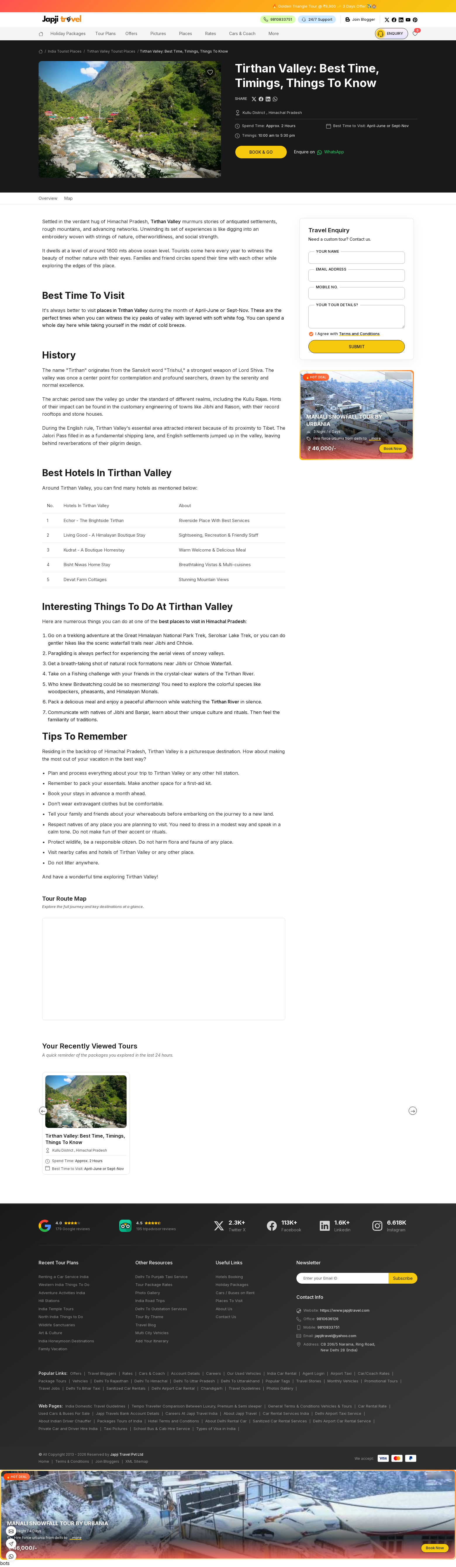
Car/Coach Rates (374, 1373)
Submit (357, 346)
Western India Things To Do (64, 1284)
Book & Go (261, 152)
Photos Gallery (280, 1388)
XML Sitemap (136, 1461)
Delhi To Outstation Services (161, 1308)
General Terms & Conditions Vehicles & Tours (310, 1406)
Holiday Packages (232, 1284)
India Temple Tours (56, 1308)
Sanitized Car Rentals (126, 1388)
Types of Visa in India (216, 1428)
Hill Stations (49, 1300)
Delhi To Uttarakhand (240, 1381)
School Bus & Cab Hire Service (162, 1428)
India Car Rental (281, 1373)
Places (185, 33)
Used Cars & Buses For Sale (64, 1413)
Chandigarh (211, 1388)
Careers (213, 1373)
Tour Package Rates (153, 1284)
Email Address (331, 269)
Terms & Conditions (72, 1461)
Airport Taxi (341, 1373)
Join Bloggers (107, 1461)
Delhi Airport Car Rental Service (342, 1421)
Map (68, 198)
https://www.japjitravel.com (344, 1310)
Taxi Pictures (115, 1428)
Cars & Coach (242, 33)
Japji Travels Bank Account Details (127, 1413)
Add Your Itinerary (151, 1341)
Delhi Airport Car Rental (173, 1388)
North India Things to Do (61, 1316)
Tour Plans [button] (105, 33)
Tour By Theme (149, 1316)
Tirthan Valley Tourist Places (111, 51)
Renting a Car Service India (64, 1276)
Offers (131, 33)
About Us (224, 1308)
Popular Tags (278, 1381)
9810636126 (327, 1318)
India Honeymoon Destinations (66, 1341)
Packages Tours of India (119, 1421)
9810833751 (328, 1327)
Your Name (327, 251)
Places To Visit (229, 1300)
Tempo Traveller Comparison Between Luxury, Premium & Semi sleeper (197, 1406)
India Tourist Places (65, 51)
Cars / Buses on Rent (235, 1292)
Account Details (185, 1373)
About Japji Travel (240, 1413)
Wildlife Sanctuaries (57, 1324)
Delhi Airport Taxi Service (338, 1413)
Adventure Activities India (62, 1292)
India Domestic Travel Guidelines (95, 1406)
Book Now (393, 448)
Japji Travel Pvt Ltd (126, 1454)
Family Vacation (53, 1348)
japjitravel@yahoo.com (335, 1335)
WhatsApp (330, 152)
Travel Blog (145, 1324)
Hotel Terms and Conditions (173, 1421)
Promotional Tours (381, 1381)
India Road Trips (150, 1300)
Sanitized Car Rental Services (280, 1421)
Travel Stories (308, 1381)
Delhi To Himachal (150, 1381)
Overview (48, 198)
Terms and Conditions (359, 333)
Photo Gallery (147, 1292)
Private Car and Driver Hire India (68, 1428)
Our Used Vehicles (244, 1373)
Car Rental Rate (372, 1406)
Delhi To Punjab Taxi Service (161, 1276)
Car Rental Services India (286, 1413)
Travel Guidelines (244, 1388)
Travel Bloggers (102, 1373)
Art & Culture (50, 1332)
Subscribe (403, 1278)
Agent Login (313, 1373)
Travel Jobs (49, 1388)
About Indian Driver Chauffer (65, 1421)
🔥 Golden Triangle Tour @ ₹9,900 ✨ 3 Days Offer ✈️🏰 (338, 6)
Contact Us (226, 1316)
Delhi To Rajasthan (111, 1381)
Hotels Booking (229, 1276)
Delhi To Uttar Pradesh (194, 1381)
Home (44, 1461)
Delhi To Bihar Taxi (83, 1388)
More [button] (274, 33)
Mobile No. (327, 287)
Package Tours (52, 1381)
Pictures (158, 33)
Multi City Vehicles (152, 1332)
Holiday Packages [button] (68, 33)
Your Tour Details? (337, 305)
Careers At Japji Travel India (191, 1413)
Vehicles (80, 1381)
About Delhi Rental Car (226, 1421)
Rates (210, 33)
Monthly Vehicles (342, 1381)
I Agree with (347, 333)
